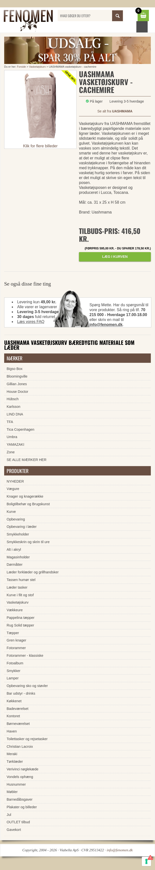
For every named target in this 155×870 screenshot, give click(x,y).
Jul (9, 815)
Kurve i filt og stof (20, 595)
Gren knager (16, 640)
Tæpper (13, 633)
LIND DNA (15, 414)
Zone (11, 452)
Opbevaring (16, 519)
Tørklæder (15, 761)
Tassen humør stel (21, 580)
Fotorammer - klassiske (25, 655)
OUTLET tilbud (18, 822)
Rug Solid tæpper (20, 625)
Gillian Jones (17, 384)
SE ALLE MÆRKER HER (26, 460)
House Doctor (17, 392)
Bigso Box (15, 369)
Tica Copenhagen (20, 429)
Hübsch (13, 399)
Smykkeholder (18, 534)
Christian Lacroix (20, 746)
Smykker (13, 671)
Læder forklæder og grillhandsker (33, 572)
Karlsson (13, 407)
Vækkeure (15, 610)
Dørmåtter (15, 564)
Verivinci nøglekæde (23, 769)
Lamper (13, 678)
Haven (12, 731)
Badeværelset (17, 709)
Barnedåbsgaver (20, 799)
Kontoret (13, 716)
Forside (21, 66)
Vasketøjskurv (37, 66)
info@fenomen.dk (106, 324)
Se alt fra (114, 111)
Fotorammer (16, 648)
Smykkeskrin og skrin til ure (28, 542)
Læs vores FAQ (30, 322)
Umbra (12, 437)
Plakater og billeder (22, 807)
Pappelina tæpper (21, 618)
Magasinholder (18, 557)
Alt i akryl (14, 549)
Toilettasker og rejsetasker (27, 739)
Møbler (12, 792)
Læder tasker (17, 587)
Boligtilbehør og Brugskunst (28, 504)
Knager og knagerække (25, 496)
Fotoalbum (15, 663)
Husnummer (16, 784)
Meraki (12, 754)
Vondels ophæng (20, 777)
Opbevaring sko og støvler (27, 686)
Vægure (13, 489)
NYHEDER (15, 481)
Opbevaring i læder (22, 527)
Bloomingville (17, 376)
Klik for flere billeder (40, 146)
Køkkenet (14, 701)
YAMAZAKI (15, 444)
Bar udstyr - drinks (21, 693)
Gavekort (14, 830)
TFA (10, 422)
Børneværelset (18, 724)
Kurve (11, 512)
